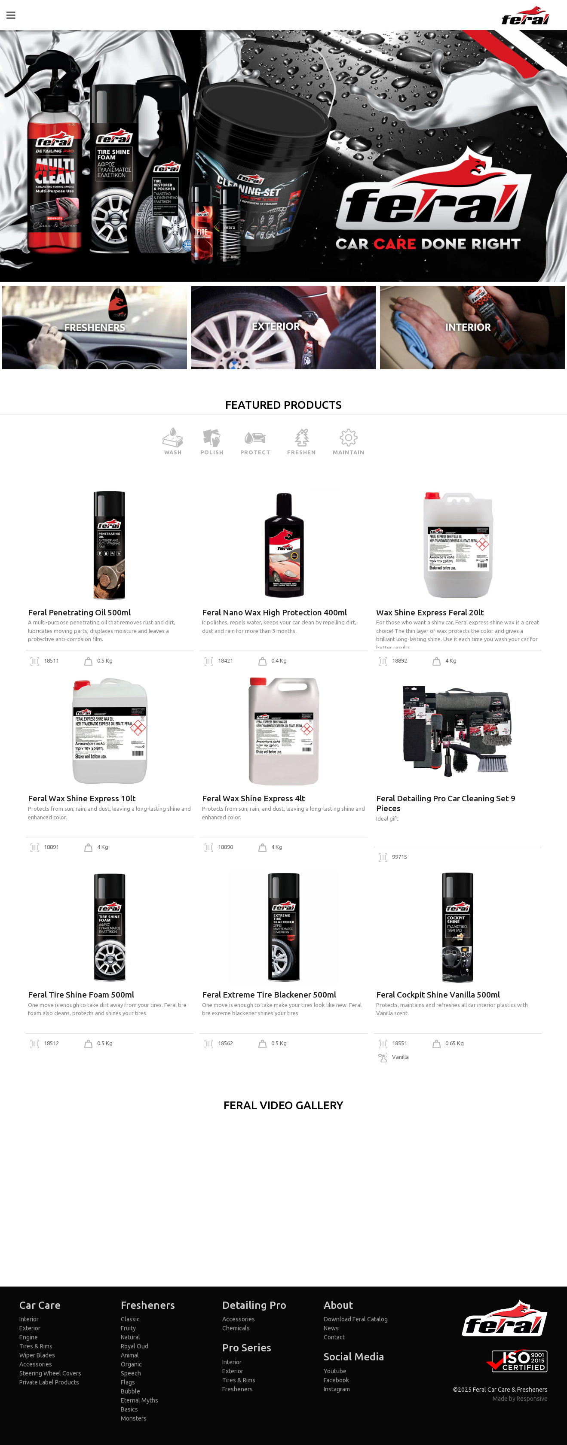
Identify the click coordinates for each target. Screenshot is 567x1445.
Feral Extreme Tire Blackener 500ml (269, 994)
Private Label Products (49, 1382)
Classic (130, 1319)
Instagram (337, 1389)
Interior (29, 1319)
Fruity (128, 1328)
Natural (130, 1337)
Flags (128, 1382)
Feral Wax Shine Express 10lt (82, 798)
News (331, 1328)
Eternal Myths (139, 1400)
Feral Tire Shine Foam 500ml (81, 994)
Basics (129, 1409)
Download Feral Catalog (356, 1319)
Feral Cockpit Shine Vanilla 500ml (438, 994)
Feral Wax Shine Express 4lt (253, 798)
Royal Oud (134, 1346)
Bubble (130, 1391)
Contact (334, 1337)
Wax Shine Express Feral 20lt (430, 612)
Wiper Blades (37, 1355)
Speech (131, 1373)
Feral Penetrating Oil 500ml (79, 612)
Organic (131, 1364)
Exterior (29, 1328)
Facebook (336, 1380)
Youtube (335, 1371)
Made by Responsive (520, 1398)
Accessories (35, 1364)
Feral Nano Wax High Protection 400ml (274, 612)
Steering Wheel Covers (50, 1373)
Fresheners (237, 1389)
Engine (28, 1337)
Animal (130, 1355)
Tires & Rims (35, 1346)
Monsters (134, 1418)
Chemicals (236, 1328)
